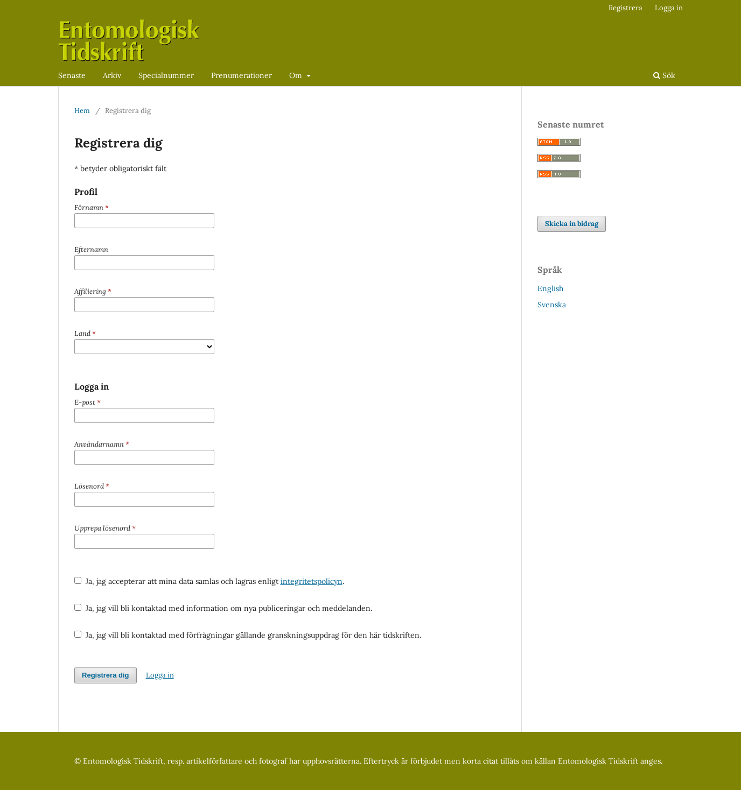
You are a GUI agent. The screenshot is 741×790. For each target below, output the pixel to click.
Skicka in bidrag (571, 223)
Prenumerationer (241, 75)
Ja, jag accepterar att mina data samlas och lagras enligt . (209, 581)
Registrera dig (105, 675)
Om (296, 75)
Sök (664, 75)
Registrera (625, 7)
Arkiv (112, 75)
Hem (82, 110)
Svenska (551, 304)
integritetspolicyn (311, 581)
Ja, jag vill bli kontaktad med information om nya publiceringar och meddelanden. (223, 608)
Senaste (72, 75)
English (550, 288)
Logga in (669, 7)
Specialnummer (166, 75)
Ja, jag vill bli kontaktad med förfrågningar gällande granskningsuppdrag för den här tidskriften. (247, 635)
